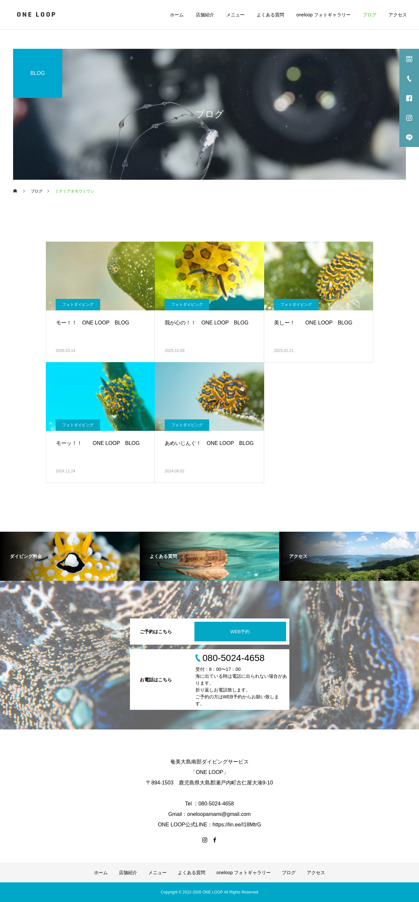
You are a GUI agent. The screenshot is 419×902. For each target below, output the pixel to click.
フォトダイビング (78, 304)
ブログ (369, 14)
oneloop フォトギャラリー (323, 14)
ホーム (177, 14)
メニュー (235, 14)
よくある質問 (270, 14)
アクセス (398, 14)
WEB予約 (240, 631)
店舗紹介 (205, 14)
